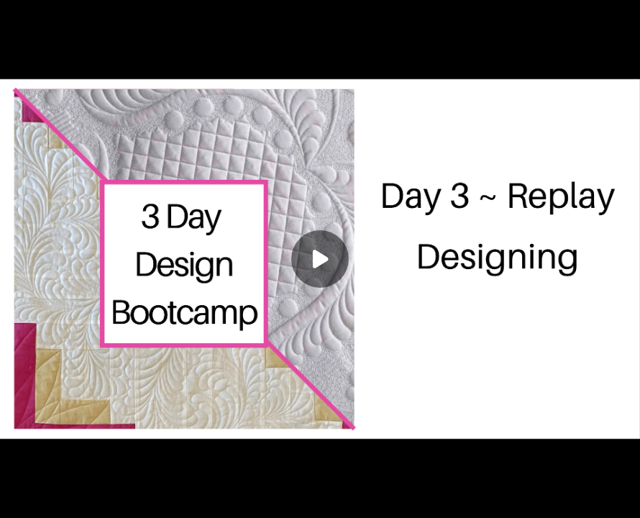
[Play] (320, 259)
